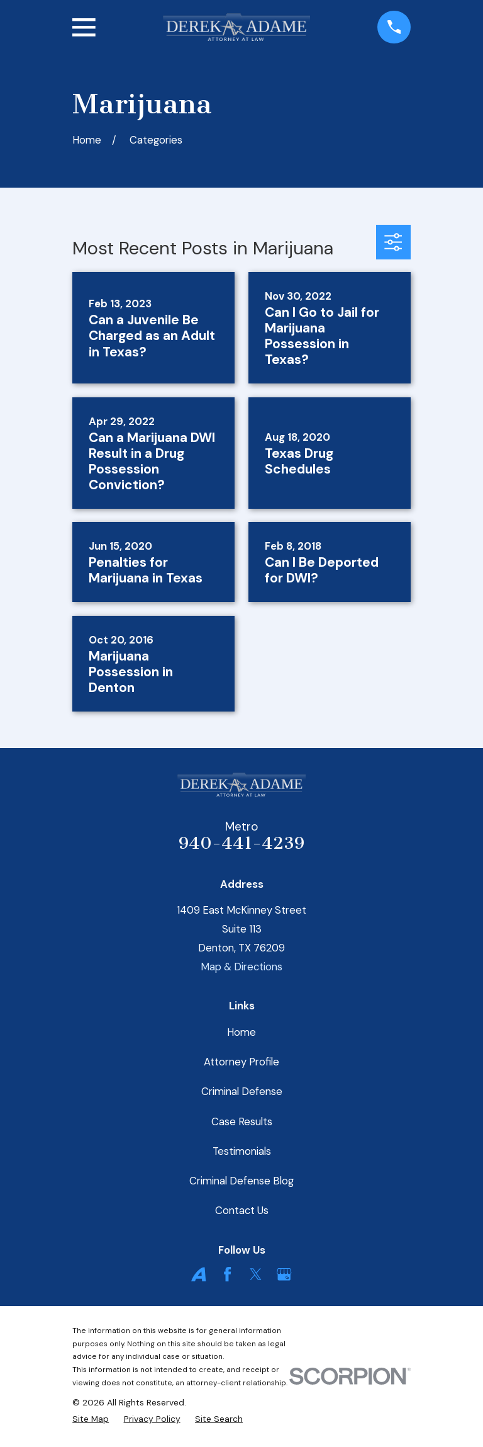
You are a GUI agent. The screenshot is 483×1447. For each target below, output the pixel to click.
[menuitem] (90, 1419)
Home (241, 1032)
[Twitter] (255, 1274)
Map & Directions (241, 966)
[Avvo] (198, 1274)
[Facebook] (227, 1274)
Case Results (241, 1121)
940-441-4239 (241, 843)
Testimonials (242, 1151)
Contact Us (242, 1210)
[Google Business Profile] (284, 1274)
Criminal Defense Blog (241, 1181)
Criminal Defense (241, 1091)
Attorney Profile (241, 1062)
